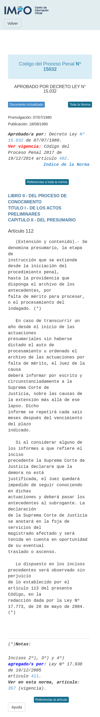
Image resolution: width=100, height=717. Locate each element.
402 (63, 158)
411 (35, 676)
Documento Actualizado (26, 104)
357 (12, 688)
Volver (12, 23)
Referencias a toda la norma (47, 182)
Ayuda (16, 707)
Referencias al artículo (51, 700)
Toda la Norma (80, 104)
